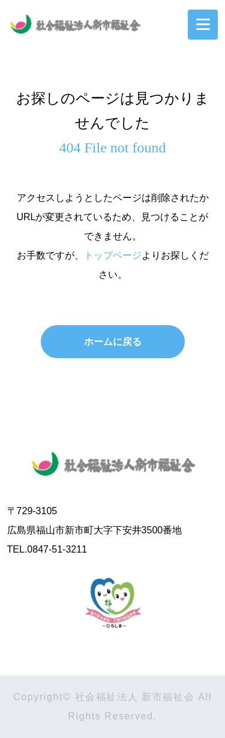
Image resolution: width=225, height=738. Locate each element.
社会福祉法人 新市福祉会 (112, 461)
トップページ (113, 255)
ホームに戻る (113, 342)
